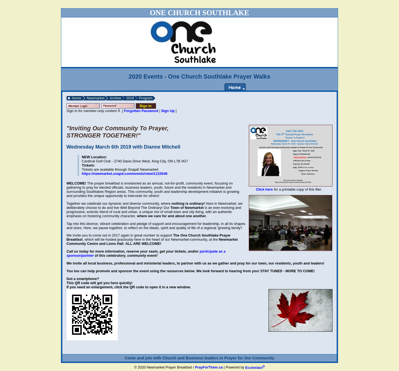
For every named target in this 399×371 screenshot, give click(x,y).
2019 (130, 98)
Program (145, 98)
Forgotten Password (141, 111)
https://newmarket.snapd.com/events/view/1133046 (124, 174)
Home (76, 98)
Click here (264, 189)
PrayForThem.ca (208, 367)
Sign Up (168, 111)
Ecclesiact (255, 367)
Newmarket (96, 98)
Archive (115, 98)
